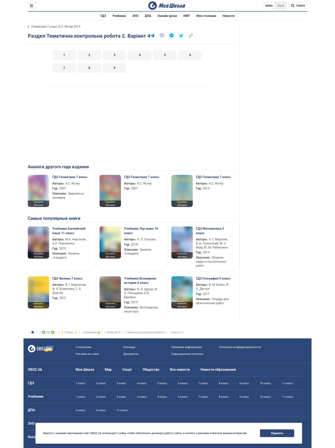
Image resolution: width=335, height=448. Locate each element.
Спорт (127, 370)
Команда (129, 347)
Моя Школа (85, 370)
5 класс (162, 383)
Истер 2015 (113, 332)
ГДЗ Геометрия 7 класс (69, 177)
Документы (131, 354)
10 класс (265, 383)
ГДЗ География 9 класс (213, 278)
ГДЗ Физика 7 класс (67, 278)
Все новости (180, 370)
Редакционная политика (187, 354)
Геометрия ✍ (92, 332)
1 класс (80, 383)
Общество (151, 370)
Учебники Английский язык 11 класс (68, 231)
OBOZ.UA (35, 370)
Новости (229, 16)
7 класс (203, 383)
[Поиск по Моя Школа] (298, 5)
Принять (277, 433)
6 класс (183, 383)
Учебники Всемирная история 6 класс (140, 281)
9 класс (244, 383)
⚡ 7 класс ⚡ (69, 332)
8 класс (224, 383)
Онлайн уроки (167, 16)
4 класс (142, 383)
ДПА (148, 16)
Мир (108, 370)
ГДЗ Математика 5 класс (210, 231)
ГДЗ (103, 16)
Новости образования (218, 370)
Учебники (119, 16)
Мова (269, 5)
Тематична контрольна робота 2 (146, 332)
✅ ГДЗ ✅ (48, 332)
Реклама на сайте (87, 354)
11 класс (287, 383)
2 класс (101, 383)
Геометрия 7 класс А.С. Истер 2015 (55, 26)
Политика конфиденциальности (240, 347)
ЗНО (135, 16)
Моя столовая (206, 16)
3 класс (121, 383)
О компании (83, 347)
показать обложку (38, 204)
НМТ (187, 16)
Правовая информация (186, 347)
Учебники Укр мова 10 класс (141, 231)
